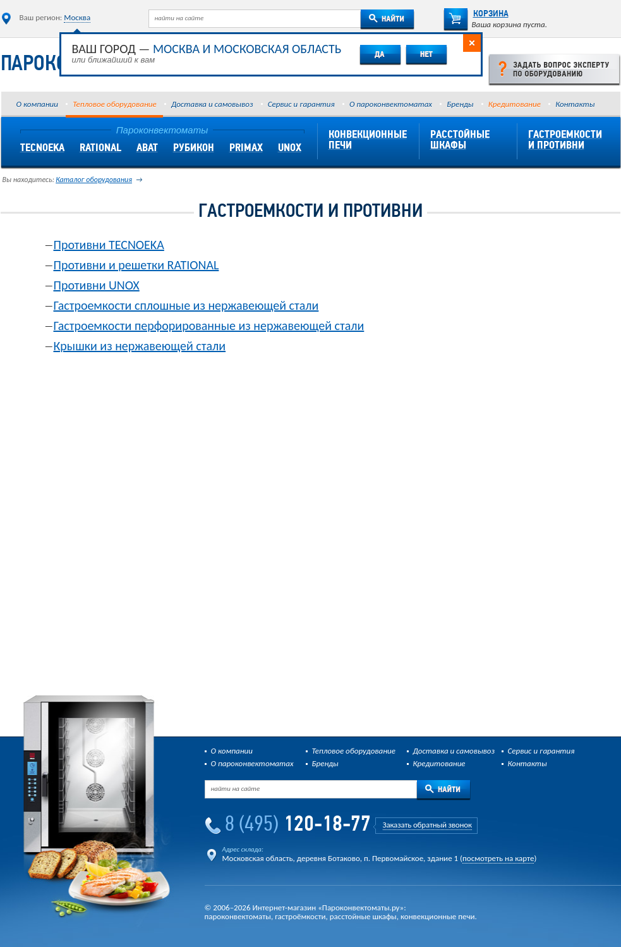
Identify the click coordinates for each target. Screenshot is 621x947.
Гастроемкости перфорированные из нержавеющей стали (209, 325)
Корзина (476, 14)
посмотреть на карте (498, 858)
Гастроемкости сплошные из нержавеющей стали (186, 305)
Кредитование (514, 104)
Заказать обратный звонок (427, 824)
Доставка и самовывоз (212, 104)
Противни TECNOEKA (109, 244)
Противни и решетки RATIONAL (136, 264)
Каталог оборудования (94, 179)
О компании (37, 104)
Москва (77, 17)
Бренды (460, 104)
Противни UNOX (97, 285)
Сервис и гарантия (301, 104)
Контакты (574, 104)
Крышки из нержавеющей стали (140, 345)
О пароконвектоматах (390, 104)
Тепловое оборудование (114, 104)
